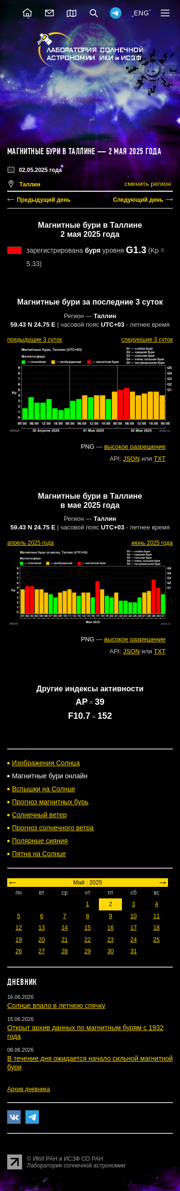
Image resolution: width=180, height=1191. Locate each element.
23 (111, 939)
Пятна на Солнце (39, 854)
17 (133, 927)
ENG (141, 13)
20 (41, 939)
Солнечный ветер (39, 815)
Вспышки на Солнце (43, 789)
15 (87, 927)
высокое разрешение (135, 446)
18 (156, 927)
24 (133, 939)
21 (64, 939)
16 (111, 927)
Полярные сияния (40, 841)
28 (64, 951)
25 (156, 939)
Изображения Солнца (46, 763)
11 (156, 916)
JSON (131, 458)
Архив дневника (28, 1089)
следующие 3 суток (147, 339)
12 (18, 927)
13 (41, 927)
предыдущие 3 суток (34, 339)
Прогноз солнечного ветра (53, 828)
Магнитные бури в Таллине (51, 151)
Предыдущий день (44, 199)
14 (64, 927)
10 (133, 916)
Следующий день (138, 199)
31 (133, 951)
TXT (160, 458)
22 (87, 939)
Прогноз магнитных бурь (50, 802)
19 (18, 939)
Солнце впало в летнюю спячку (56, 1005)
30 (111, 951)
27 (41, 951)
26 (18, 951)
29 (87, 951)
